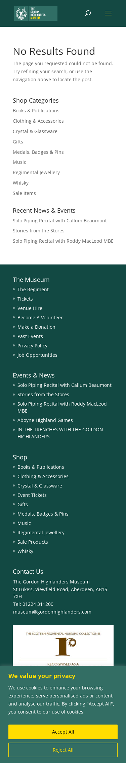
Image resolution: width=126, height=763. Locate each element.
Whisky (21, 183)
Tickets (25, 299)
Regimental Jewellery (36, 172)
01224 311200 (37, 604)
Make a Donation (36, 327)
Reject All (63, 750)
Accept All (63, 732)
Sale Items (24, 193)
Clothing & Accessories (38, 121)
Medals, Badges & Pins (38, 152)
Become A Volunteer (40, 317)
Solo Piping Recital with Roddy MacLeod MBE (63, 241)
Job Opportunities (37, 355)
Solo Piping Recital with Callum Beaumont (60, 220)
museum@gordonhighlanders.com (52, 612)
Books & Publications (36, 110)
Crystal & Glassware (35, 131)
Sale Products (32, 542)
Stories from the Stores (39, 230)
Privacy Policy (32, 345)
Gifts (18, 141)
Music (19, 162)
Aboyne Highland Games (45, 420)
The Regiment (33, 289)
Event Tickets (32, 495)
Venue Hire (29, 308)
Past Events (30, 336)
